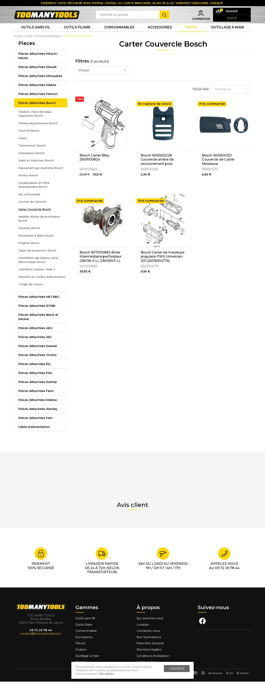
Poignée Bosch (29, 251)
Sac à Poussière (29, 202)
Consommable (86, 639)
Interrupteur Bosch (31, 161)
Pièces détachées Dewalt (37, 75)
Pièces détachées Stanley (37, 417)
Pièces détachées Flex (35, 381)
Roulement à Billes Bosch (36, 244)
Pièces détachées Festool (37, 102)
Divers (22, 146)
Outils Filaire (77, 35)
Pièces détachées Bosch (37, 111)
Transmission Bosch (32, 154)
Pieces (191, 35)
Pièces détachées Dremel (37, 354)
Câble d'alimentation (34, 435)
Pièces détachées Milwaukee (40, 84)
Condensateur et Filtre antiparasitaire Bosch (34, 193)
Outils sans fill (85, 627)
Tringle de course (30, 292)
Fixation (81, 658)
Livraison (143, 633)
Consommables (119, 35)
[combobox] (101, 79)
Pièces (80, 652)
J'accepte (176, 668)
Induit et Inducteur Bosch (36, 169)
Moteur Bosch (28, 183)
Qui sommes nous (150, 627)
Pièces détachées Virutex (37, 363)
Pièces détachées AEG (35, 336)
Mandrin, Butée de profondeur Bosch (39, 227)
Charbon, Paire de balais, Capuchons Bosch (35, 122)
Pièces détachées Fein (35, 426)
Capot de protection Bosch (37, 258)
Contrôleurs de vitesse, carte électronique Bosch (38, 268)
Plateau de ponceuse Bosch (37, 131)
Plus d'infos (106, 673)
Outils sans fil (35, 35)
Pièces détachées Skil (34, 345)
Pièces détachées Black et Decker (38, 325)
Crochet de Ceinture (32, 210)
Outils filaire (83, 633)
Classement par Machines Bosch (40, 176)
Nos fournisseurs (149, 646)
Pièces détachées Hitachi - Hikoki (38, 64)
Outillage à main (227, 35)
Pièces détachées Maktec (37, 408)
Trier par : (201, 97)
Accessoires (160, 35)
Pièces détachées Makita (37, 93)
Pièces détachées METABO (38, 305)
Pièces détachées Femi (35, 399)
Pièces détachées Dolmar (37, 390)
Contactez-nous (148, 639)
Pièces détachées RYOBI (36, 314)
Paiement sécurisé (150, 652)
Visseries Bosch (29, 236)
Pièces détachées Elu (34, 372)
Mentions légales (149, 658)
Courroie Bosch (29, 139)
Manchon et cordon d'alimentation (42, 285)
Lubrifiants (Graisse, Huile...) (36, 277)
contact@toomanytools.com (40, 642)
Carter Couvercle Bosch (34, 217)
